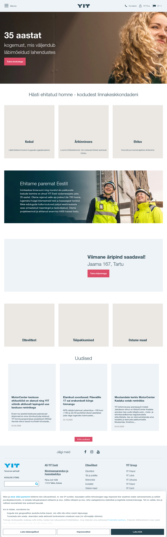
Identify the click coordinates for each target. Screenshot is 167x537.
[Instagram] (92, 452)
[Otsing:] (36, 483)
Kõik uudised (83, 439)
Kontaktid (89, 484)
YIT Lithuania (131, 480)
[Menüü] (10, 6)
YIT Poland (130, 484)
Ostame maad (91, 488)
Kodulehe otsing (11, 477)
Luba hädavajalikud (29, 532)
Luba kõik (137, 532)
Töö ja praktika (91, 476)
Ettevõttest (89, 471)
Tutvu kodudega (15, 61)
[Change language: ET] (158, 6)
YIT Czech (130, 488)
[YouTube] (98, 452)
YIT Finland (130, 471)
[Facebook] (85, 452)
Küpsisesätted (83, 532)
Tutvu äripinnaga (98, 273)
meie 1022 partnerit (20, 497)
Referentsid (90, 480)
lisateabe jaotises (117, 520)
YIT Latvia (130, 476)
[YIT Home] (83, 6)
